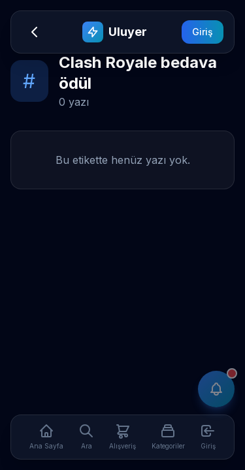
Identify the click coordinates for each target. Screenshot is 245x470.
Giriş (202, 31)
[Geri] (35, 32)
